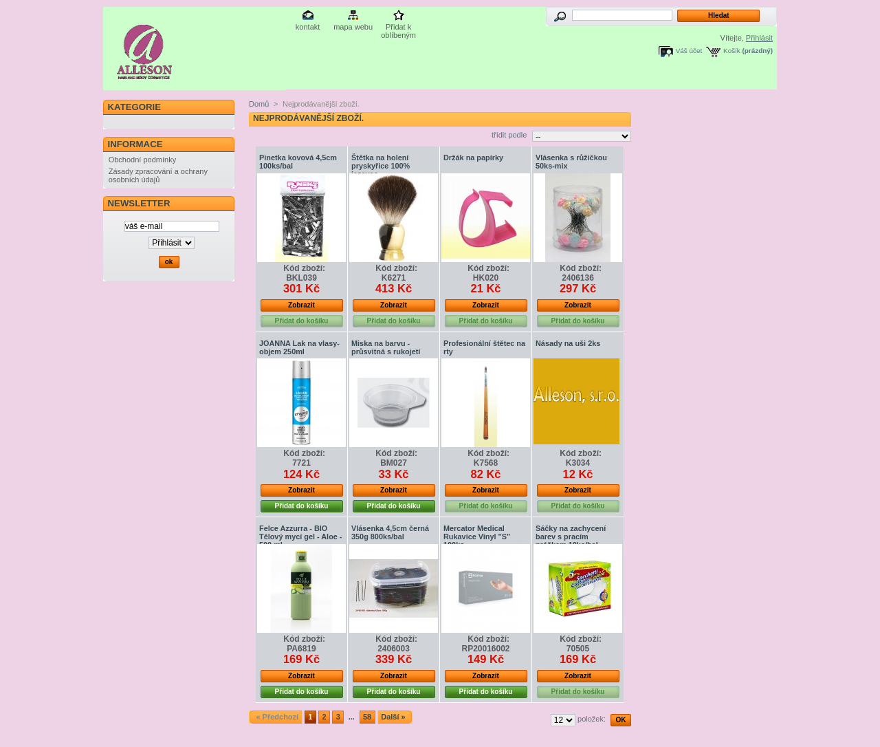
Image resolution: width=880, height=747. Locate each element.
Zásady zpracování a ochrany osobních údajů (158, 175)
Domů (259, 104)
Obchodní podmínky (142, 159)
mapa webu (353, 27)
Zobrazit (301, 305)
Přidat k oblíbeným (398, 28)
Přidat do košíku (302, 506)
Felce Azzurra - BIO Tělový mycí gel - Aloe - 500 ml (300, 536)
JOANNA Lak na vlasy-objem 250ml (299, 347)
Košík (731, 50)
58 (367, 717)
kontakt (308, 27)
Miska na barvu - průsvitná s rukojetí (385, 347)
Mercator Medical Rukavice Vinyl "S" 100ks (476, 536)
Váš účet (689, 50)
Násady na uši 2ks (568, 343)
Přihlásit (759, 38)
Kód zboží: (304, 268)
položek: (592, 719)
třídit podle (509, 135)
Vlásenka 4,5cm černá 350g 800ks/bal (390, 532)
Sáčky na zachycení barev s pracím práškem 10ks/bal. (571, 536)
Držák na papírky (473, 157)
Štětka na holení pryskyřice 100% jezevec (380, 165)
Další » (393, 717)
